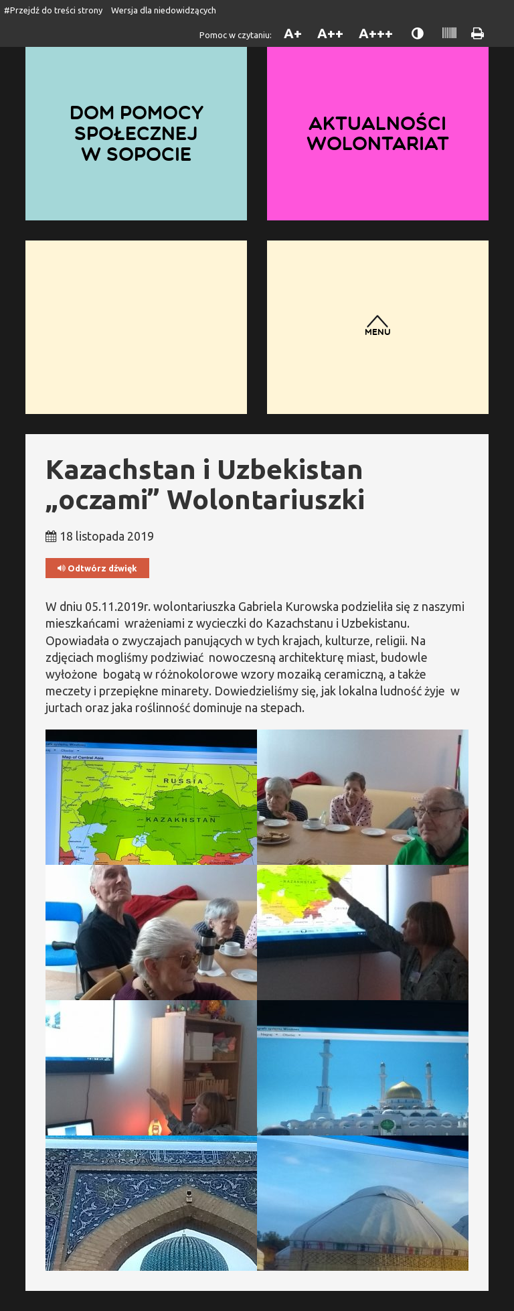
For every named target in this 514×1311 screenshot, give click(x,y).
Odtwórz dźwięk (97, 568)
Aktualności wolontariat (378, 134)
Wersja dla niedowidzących (163, 10)
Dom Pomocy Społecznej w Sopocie (136, 133)
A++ (330, 33)
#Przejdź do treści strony (53, 10)
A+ (293, 33)
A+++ (376, 33)
